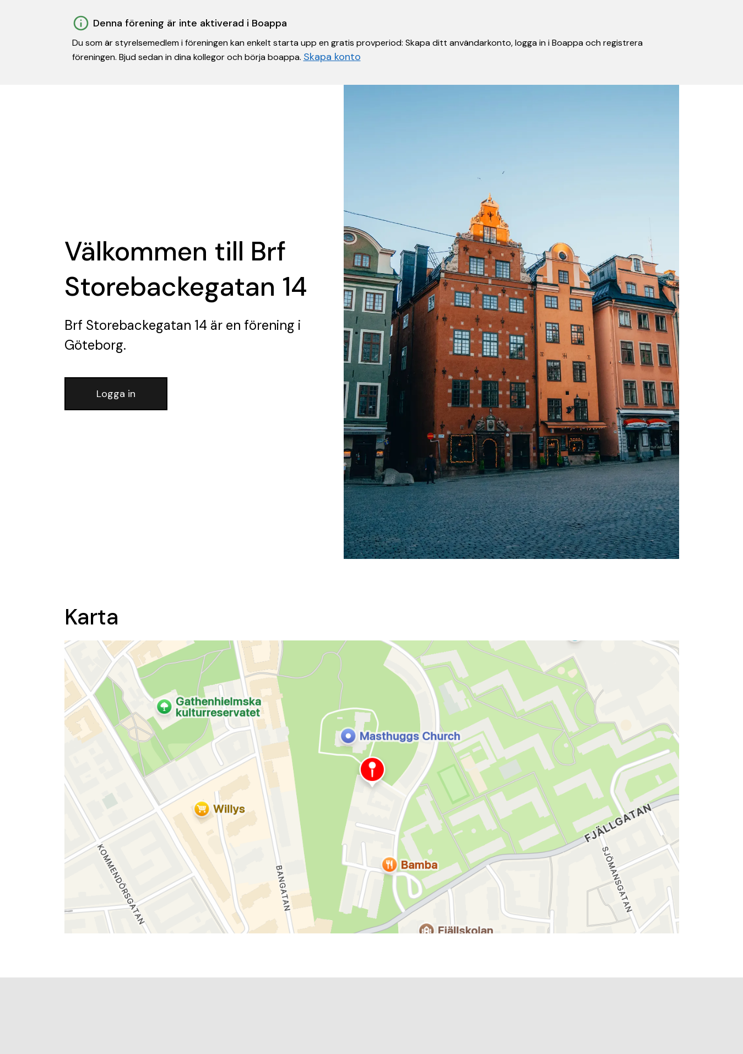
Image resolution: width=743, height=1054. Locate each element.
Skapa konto (332, 56)
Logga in (115, 393)
